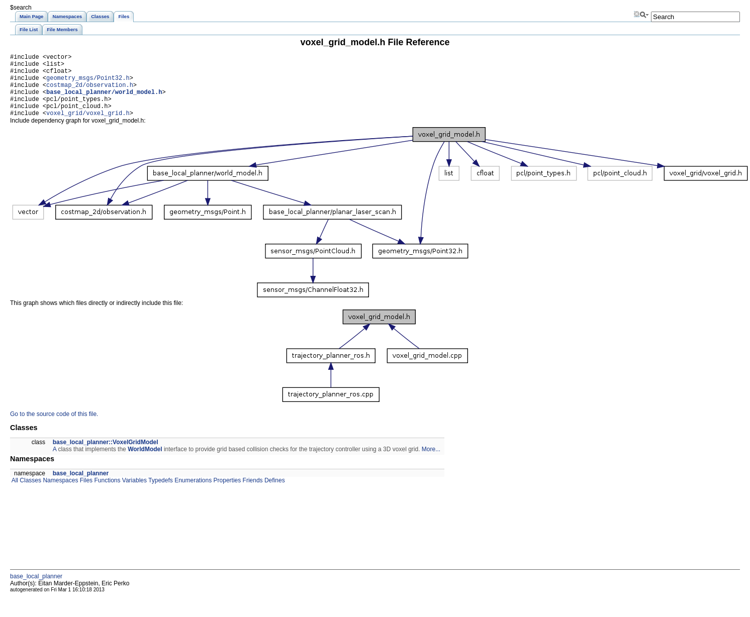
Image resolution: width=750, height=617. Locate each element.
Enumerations (192, 493)
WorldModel (145, 462)
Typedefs (160, 493)
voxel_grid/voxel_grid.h (88, 126)
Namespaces (59, 493)
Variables (133, 493)
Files (85, 493)
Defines (274, 493)
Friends (251, 493)
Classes (29, 493)
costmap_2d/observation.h (89, 92)
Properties (226, 493)
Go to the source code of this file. (54, 427)
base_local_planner (81, 486)
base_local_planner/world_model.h (104, 100)
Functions (106, 493)
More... (431, 462)
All (14, 493)
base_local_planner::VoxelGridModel (105, 455)
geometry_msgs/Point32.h (88, 83)
